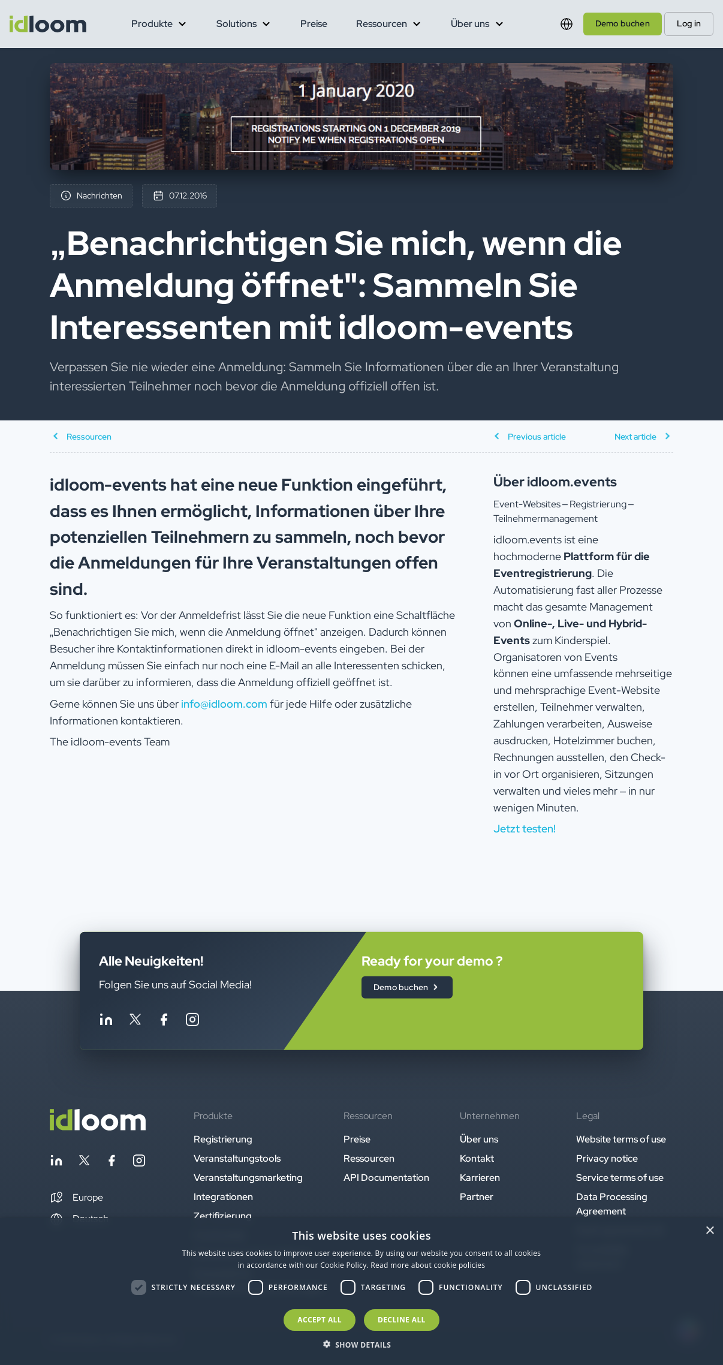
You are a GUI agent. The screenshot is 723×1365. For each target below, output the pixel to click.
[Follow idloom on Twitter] (135, 1021)
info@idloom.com (224, 704)
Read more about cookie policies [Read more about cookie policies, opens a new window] (427, 1265)
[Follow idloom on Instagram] (192, 1021)
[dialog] (361, 1291)
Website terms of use (621, 1139)
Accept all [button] (319, 1320)
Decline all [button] (402, 1320)
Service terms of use (620, 1177)
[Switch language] (566, 24)
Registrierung (223, 1139)
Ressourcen (369, 1158)
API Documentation (386, 1177)
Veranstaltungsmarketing (248, 1177)
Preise (313, 23)
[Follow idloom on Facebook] (163, 1021)
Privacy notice (607, 1158)
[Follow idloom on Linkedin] (106, 1021)
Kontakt (477, 1158)
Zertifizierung (223, 1216)
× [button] (709, 1230)
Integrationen (223, 1196)
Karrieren (480, 1177)
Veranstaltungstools (237, 1158)
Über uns (479, 1139)
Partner (476, 1196)
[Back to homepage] (98, 1127)
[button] (76, 1197)
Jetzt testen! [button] (524, 828)
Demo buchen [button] (622, 23)
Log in (689, 23)
